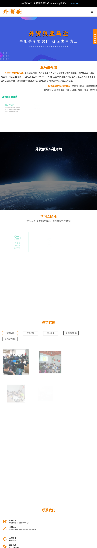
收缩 (95, 37)
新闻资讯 (80, 534)
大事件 (27, 534)
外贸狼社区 (69, 534)
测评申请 (57, 534)
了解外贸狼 (6, 534)
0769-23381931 (61, 447)
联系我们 (91, 534)
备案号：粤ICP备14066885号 (70, 544)
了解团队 (17, 534)
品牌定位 (47, 534)
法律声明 (36, 534)
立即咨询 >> (73, 3)
